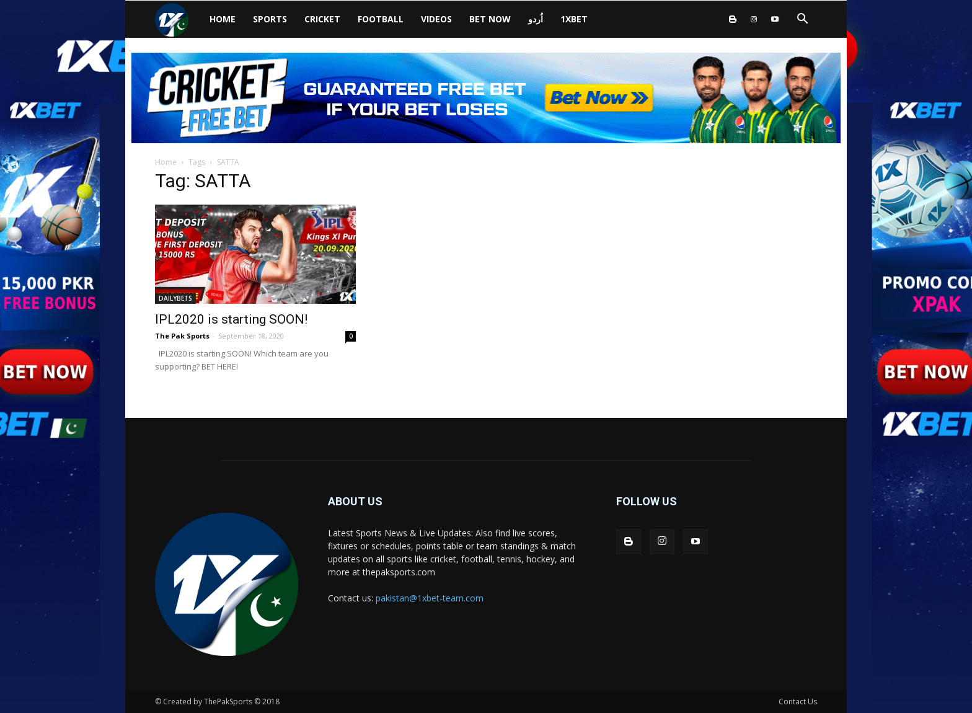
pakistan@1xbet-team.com (430, 598)
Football (381, 19)
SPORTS (270, 19)
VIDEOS (436, 19)
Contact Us (798, 701)
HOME (223, 19)
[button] (802, 20)
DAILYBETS (175, 298)
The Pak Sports (182, 335)
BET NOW (490, 19)
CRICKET (322, 19)
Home (166, 162)
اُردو (535, 19)
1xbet (574, 19)
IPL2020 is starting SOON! (231, 319)
